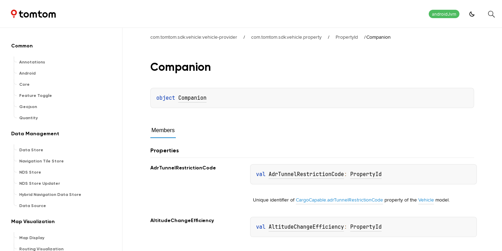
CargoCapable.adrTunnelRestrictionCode (339, 199)
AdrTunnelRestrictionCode (306, 174)
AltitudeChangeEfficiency (306, 226)
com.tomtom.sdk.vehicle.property (286, 36)
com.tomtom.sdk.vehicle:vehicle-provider (193, 36)
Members (163, 130)
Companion (192, 97)
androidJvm (444, 14)
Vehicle (426, 199)
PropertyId (347, 36)
